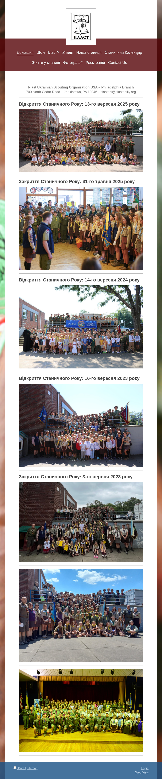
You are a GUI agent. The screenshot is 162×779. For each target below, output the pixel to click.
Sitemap (32, 768)
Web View (141, 772)
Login (144, 768)
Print (19, 768)
